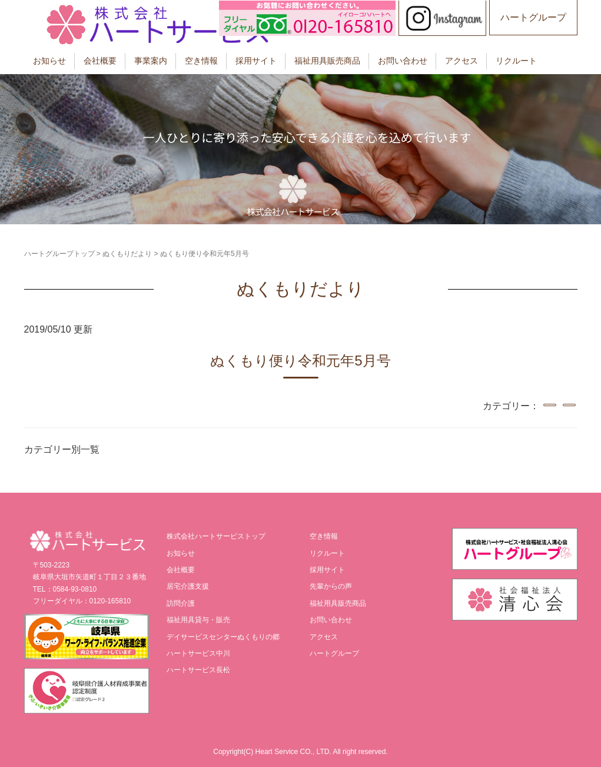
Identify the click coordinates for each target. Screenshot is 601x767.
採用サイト (256, 60)
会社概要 (100, 60)
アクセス (461, 60)
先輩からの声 (331, 586)
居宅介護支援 (188, 586)
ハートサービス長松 (198, 670)
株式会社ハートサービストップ (216, 536)
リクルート (516, 60)
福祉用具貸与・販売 (198, 620)
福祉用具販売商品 (327, 60)
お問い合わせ (402, 60)
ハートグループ (533, 17)
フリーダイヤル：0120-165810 (82, 601)
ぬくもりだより (127, 254)
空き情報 (201, 60)
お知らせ (49, 60)
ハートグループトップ (59, 254)
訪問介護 (181, 603)
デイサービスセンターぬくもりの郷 (223, 637)
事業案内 (150, 60)
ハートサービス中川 (198, 653)
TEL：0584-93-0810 (65, 589)
